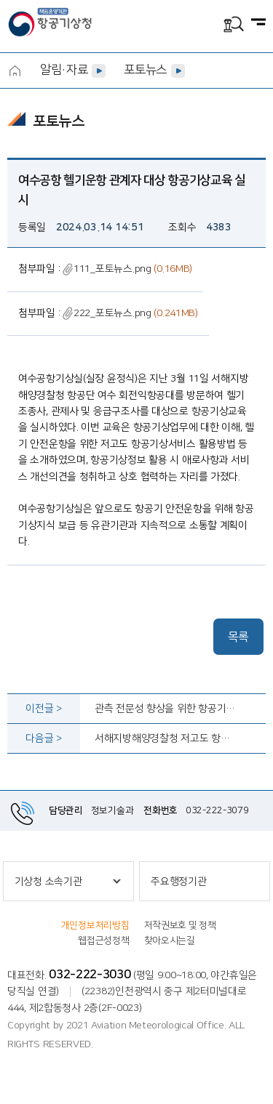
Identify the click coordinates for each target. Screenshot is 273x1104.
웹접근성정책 (103, 940)
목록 (238, 636)
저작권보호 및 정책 (180, 925)
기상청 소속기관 (48, 881)
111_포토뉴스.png (107, 269)
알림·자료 (63, 69)
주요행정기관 (178, 881)
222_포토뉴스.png (107, 313)
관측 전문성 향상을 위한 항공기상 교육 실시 (165, 708)
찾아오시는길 (169, 940)
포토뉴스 (145, 69)
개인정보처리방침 (95, 925)
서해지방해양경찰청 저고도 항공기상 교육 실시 (165, 738)
